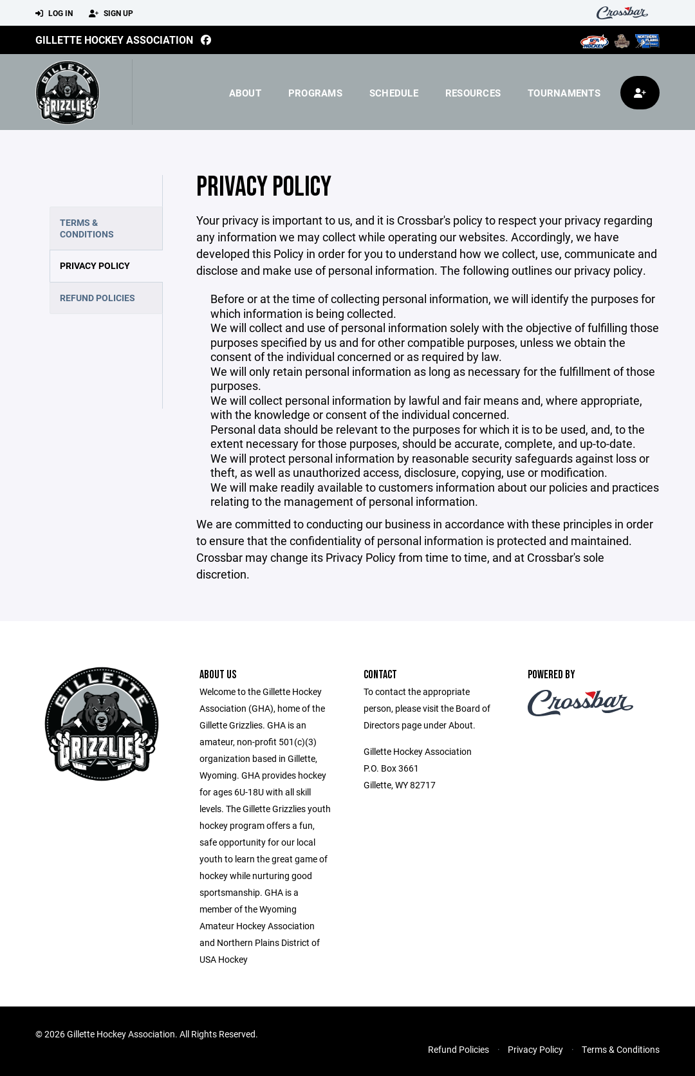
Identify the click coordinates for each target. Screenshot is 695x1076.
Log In (54, 13)
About (245, 92)
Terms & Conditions (87, 228)
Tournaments (564, 92)
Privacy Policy (95, 265)
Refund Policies (97, 298)
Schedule (393, 92)
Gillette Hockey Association (114, 39)
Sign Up (111, 13)
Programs (315, 92)
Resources (473, 92)
